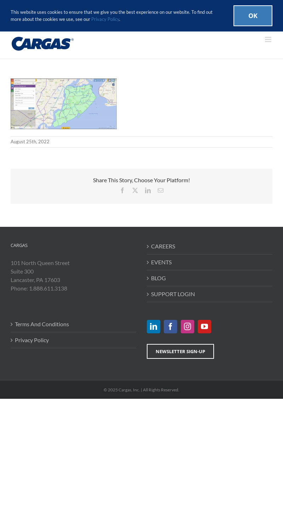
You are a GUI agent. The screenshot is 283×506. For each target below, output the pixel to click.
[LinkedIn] (153, 326)
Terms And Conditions (42, 324)
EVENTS (161, 262)
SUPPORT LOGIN (173, 294)
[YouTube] (204, 326)
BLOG (158, 278)
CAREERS (163, 246)
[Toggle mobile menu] (268, 39)
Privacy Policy (32, 340)
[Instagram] (187, 326)
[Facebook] (170, 326)
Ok (253, 15)
